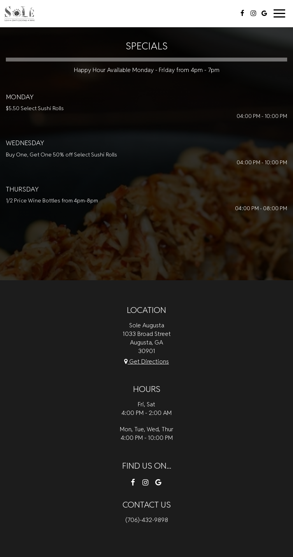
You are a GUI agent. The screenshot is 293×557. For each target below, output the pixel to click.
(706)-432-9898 (146, 520)
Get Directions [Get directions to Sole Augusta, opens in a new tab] (146, 361)
